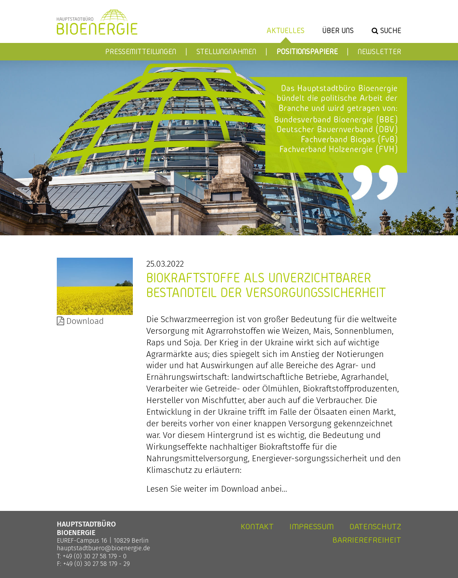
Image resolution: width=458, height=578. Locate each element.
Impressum (311, 526)
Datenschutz (375, 526)
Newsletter (379, 51)
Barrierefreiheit (366, 539)
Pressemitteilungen (140, 51)
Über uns (338, 30)
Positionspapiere (307, 51)
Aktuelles (286, 30)
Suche (390, 30)
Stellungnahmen (226, 51)
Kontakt (257, 526)
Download (80, 321)
